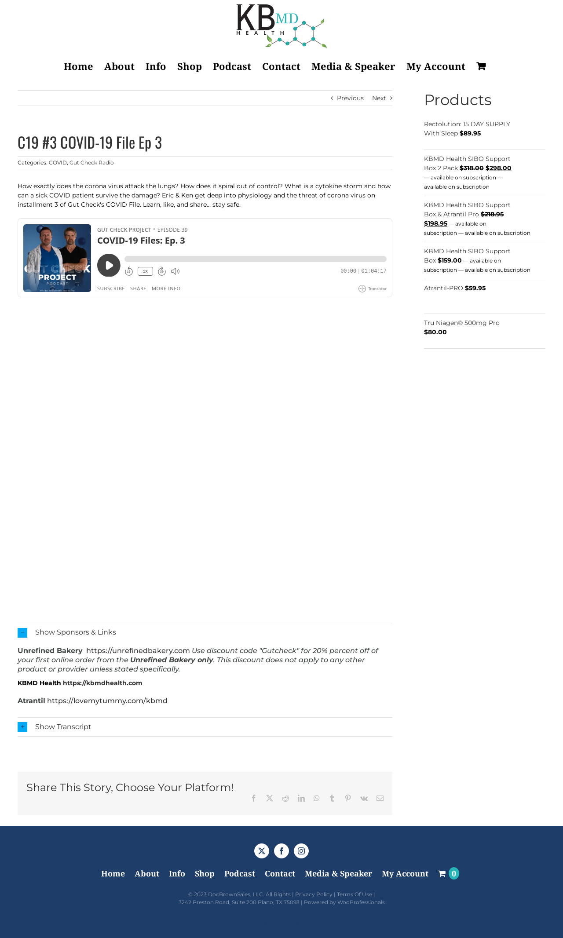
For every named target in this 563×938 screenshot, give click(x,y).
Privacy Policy (314, 894)
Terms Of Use (354, 894)
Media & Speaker (338, 873)
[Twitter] (261, 850)
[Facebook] (281, 850)
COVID (58, 162)
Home (113, 873)
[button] (205, 632)
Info (177, 873)
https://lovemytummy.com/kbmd (107, 701)
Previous (350, 98)
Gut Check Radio (91, 162)
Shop (205, 873)
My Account (405, 873)
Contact (280, 873)
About (147, 873)
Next (379, 98)
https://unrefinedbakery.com (138, 650)
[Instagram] (301, 850)
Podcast (239, 873)
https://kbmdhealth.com (103, 683)
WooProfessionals (361, 902)
